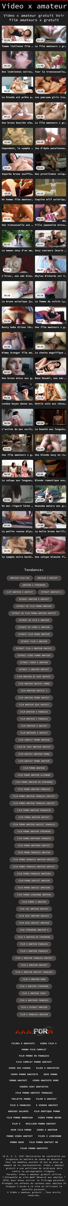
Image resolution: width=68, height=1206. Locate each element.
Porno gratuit (18, 1080)
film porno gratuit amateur (34, 880)
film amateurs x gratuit (34, 733)
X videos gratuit (47, 1105)
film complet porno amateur (34, 740)
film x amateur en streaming (34, 937)
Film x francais (20, 1105)
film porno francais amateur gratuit (34, 866)
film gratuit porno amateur (34, 761)
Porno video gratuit (20, 1136)
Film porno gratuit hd (43, 1142)
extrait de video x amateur (34, 627)
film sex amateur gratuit (34, 909)
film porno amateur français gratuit (34, 796)
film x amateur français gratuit (34, 958)
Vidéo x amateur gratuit (26, 1192)
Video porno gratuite (24, 1074)
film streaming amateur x (34, 930)
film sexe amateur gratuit (34, 916)
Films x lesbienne (49, 1136)
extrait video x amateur (34, 662)
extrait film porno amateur (34, 634)
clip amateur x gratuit (20, 592)
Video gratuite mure (46, 1080)
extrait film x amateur (34, 641)
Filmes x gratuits (23, 1043)
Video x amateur (47, 1129)
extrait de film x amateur (34, 620)
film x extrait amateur (34, 1007)
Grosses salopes (18, 1111)
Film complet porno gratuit (34, 1062)
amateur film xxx (19, 578)
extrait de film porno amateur (34, 606)
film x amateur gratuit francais (34, 972)
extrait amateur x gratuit (34, 599)
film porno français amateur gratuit (34, 859)
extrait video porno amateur (34, 655)
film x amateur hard (34, 979)
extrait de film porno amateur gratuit (34, 613)
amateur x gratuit (48, 578)
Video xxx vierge (20, 1068)
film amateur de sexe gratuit (34, 676)
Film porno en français (34, 1055)
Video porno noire (49, 1117)
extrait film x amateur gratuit (34, 648)
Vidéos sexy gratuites (34, 1086)
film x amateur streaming (34, 986)
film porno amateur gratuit (34, 817)
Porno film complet (34, 1049)
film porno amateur (34, 768)
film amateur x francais (34, 712)
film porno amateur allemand (34, 775)
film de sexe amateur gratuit (34, 747)
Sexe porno (50, 1074)
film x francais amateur (34, 1014)
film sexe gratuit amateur (34, 923)
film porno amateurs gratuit (34, 845)
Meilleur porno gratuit (41, 1123)
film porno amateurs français (34, 838)
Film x (16, 1123)
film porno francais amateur (34, 852)
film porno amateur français (34, 789)
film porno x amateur (34, 902)
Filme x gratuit (46, 1099)
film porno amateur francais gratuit (34, 803)
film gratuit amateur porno (34, 754)
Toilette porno (21, 1099)
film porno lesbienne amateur (34, 894)
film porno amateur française (34, 810)
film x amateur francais (34, 944)
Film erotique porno (47, 1111)
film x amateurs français (34, 1000)
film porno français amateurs (34, 873)
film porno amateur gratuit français (34, 824)
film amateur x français (34, 719)
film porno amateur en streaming (34, 782)
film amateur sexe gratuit (34, 704)
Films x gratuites (47, 1068)
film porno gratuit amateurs (34, 887)
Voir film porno (21, 1129)
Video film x (48, 1043)
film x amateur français (34, 951)
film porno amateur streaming (34, 831)
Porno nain (17, 1142)
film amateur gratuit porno (34, 683)
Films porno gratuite (34, 1148)
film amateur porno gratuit (34, 697)
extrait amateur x (51, 592)
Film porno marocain (20, 1117)
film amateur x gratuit (34, 726)
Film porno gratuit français (34, 1092)
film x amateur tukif (34, 993)
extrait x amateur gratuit (34, 669)
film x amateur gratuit (34, 965)
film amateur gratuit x (34, 690)
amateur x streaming (34, 585)
